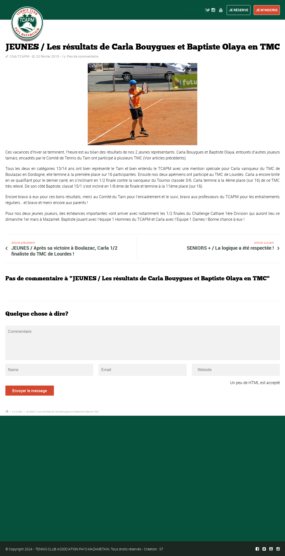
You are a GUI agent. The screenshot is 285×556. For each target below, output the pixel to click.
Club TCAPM (19, 56)
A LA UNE (17, 411)
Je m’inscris (267, 10)
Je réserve (238, 10)
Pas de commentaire (82, 56)
